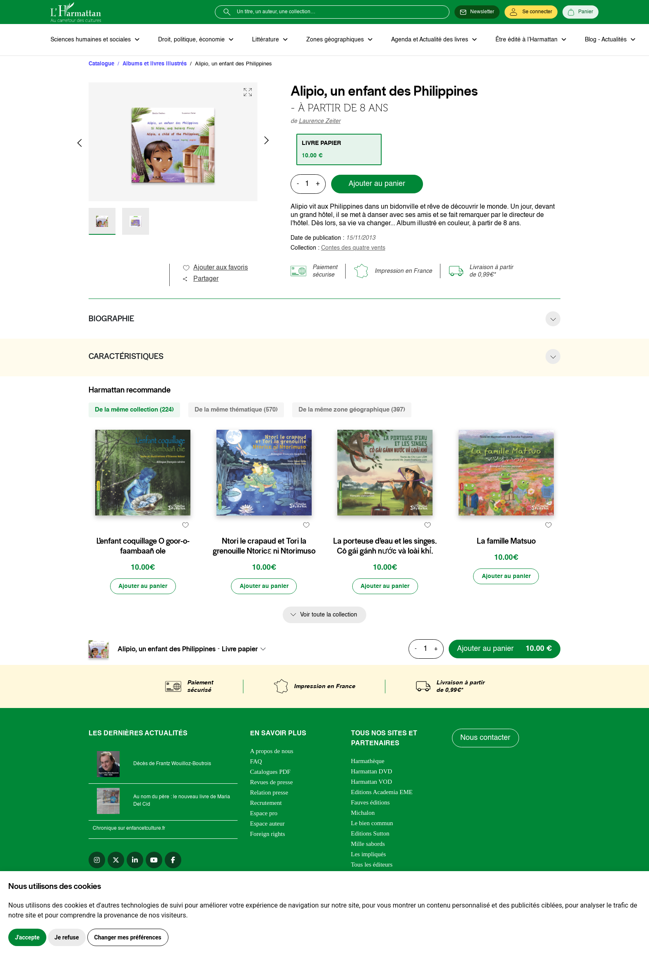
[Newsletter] (477, 12)
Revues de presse (271, 802)
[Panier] (580, 12)
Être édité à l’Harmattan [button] (525, 40)
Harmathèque (368, 781)
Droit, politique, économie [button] (192, 40)
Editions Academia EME (382, 812)
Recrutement (266, 822)
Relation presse (269, 812)
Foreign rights (267, 853)
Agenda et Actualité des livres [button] (428, 40)
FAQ (256, 781)
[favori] (185, 544)
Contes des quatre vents (353, 248)
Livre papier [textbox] (240, 669)
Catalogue (101, 64)
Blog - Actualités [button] (604, 40)
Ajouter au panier (377, 184)
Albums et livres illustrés (155, 64)
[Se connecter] (531, 12)
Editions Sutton (370, 853)
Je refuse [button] (67, 937)
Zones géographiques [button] (334, 40)
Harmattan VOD (371, 801)
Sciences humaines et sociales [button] (91, 40)
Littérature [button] (265, 40)
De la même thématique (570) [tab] (236, 410)
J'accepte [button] (27, 937)
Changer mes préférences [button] (127, 937)
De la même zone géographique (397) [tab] (351, 410)
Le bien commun (372, 843)
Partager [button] (200, 279)
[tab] (339, 149)
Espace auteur (267, 843)
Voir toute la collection (328, 635)
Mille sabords (368, 863)
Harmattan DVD (371, 791)
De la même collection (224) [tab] (134, 410)
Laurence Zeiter (320, 121)
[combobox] (246, 669)
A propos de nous (271, 771)
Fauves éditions (370, 822)
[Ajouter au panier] (143, 606)
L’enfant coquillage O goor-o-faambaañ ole (143, 566)
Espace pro (263, 833)
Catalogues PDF (270, 791)
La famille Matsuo (506, 561)
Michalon (363, 832)
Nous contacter (486, 758)
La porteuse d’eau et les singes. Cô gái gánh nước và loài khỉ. (385, 566)
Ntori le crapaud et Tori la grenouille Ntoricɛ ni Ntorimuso (264, 566)
